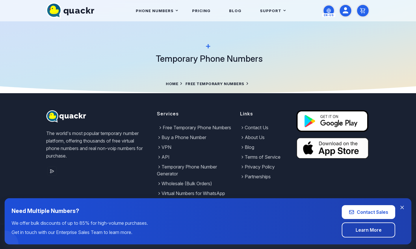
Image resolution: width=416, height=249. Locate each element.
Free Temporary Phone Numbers (194, 127)
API (163, 157)
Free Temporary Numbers (214, 83)
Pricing (201, 10)
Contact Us (254, 127)
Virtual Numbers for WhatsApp (191, 193)
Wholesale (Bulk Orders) (184, 183)
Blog (235, 10)
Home (172, 83)
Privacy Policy (257, 167)
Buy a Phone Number (181, 137)
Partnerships (255, 176)
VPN (164, 147)
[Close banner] (402, 207)
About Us (252, 137)
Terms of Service (260, 157)
